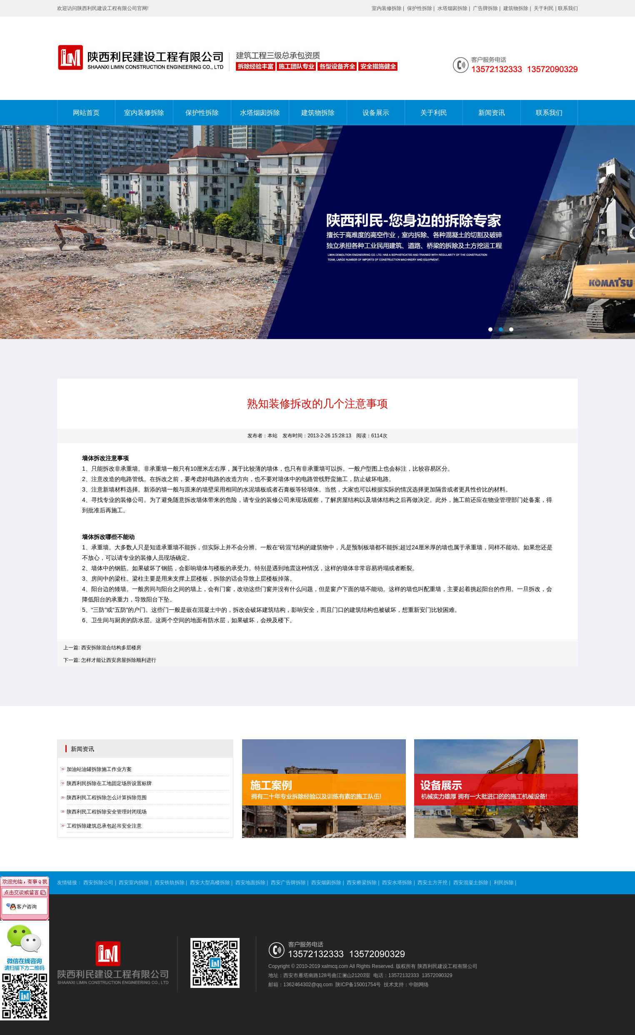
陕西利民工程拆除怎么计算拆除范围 (107, 798)
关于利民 (544, 8)
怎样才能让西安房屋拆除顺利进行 (118, 660)
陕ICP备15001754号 (358, 985)
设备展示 (375, 112)
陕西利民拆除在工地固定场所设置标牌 (109, 783)
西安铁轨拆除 (170, 882)
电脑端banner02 (317, 232)
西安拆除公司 (98, 882)
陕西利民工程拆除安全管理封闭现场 (107, 812)
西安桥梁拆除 (362, 882)
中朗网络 (419, 985)
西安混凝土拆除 (470, 882)
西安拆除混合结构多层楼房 (111, 648)
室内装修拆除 (387, 8)
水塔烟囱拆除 (453, 8)
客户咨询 (27, 898)
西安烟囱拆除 (326, 882)
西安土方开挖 (433, 882)
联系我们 (568, 8)
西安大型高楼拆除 (210, 882)
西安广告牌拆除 (288, 882)
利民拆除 (504, 882)
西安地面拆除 (250, 882)
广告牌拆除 (485, 8)
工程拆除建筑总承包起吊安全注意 (104, 826)
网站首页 (86, 112)
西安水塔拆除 (397, 882)
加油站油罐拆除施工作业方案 (99, 769)
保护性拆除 (419, 8)
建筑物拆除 (515, 8)
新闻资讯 (491, 112)
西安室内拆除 (134, 882)
